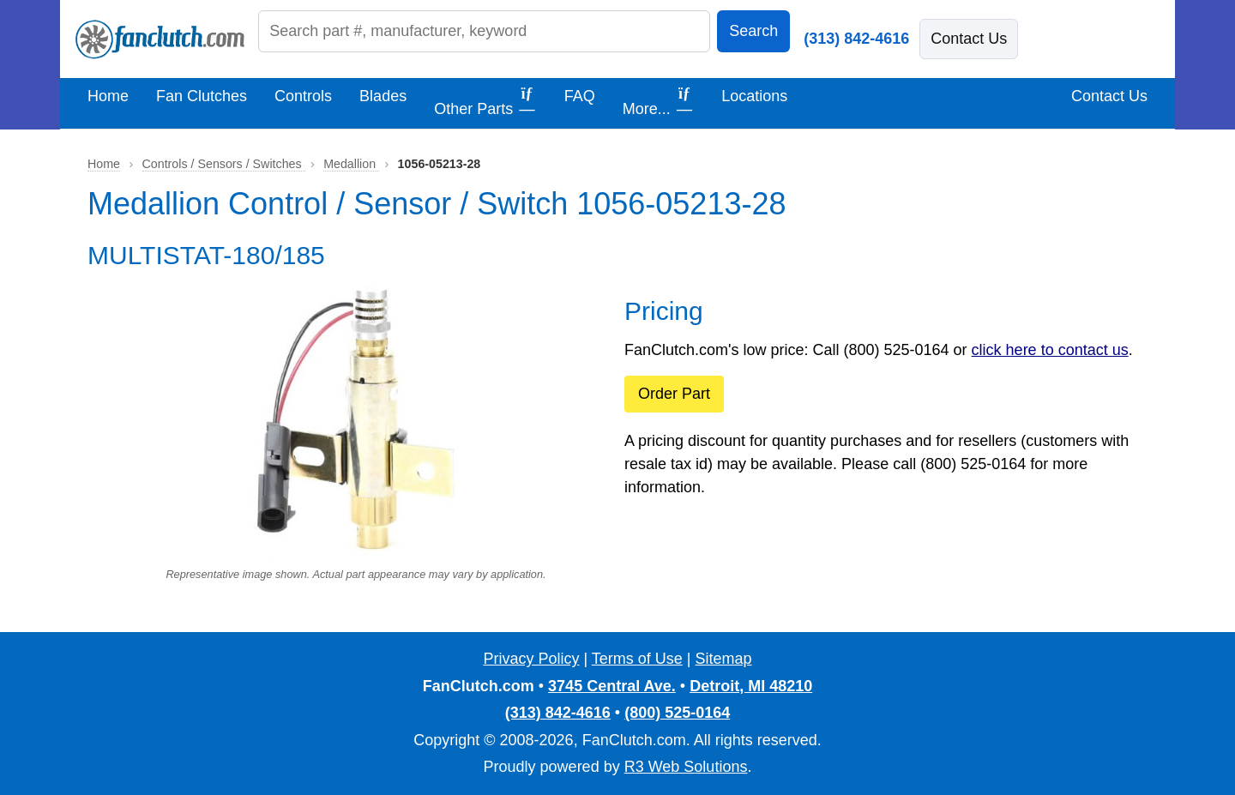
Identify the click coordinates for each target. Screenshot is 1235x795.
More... (659, 101)
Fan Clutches (201, 96)
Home (108, 96)
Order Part (674, 393)
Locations (754, 96)
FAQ (579, 96)
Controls (303, 96)
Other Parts (485, 101)
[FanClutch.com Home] (159, 39)
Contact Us (969, 38)
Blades (383, 96)
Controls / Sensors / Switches (223, 164)
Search (753, 30)
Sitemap (724, 658)
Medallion (351, 164)
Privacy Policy (531, 658)
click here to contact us (1050, 349)
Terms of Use (637, 658)
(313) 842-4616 (856, 38)
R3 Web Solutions (686, 766)
